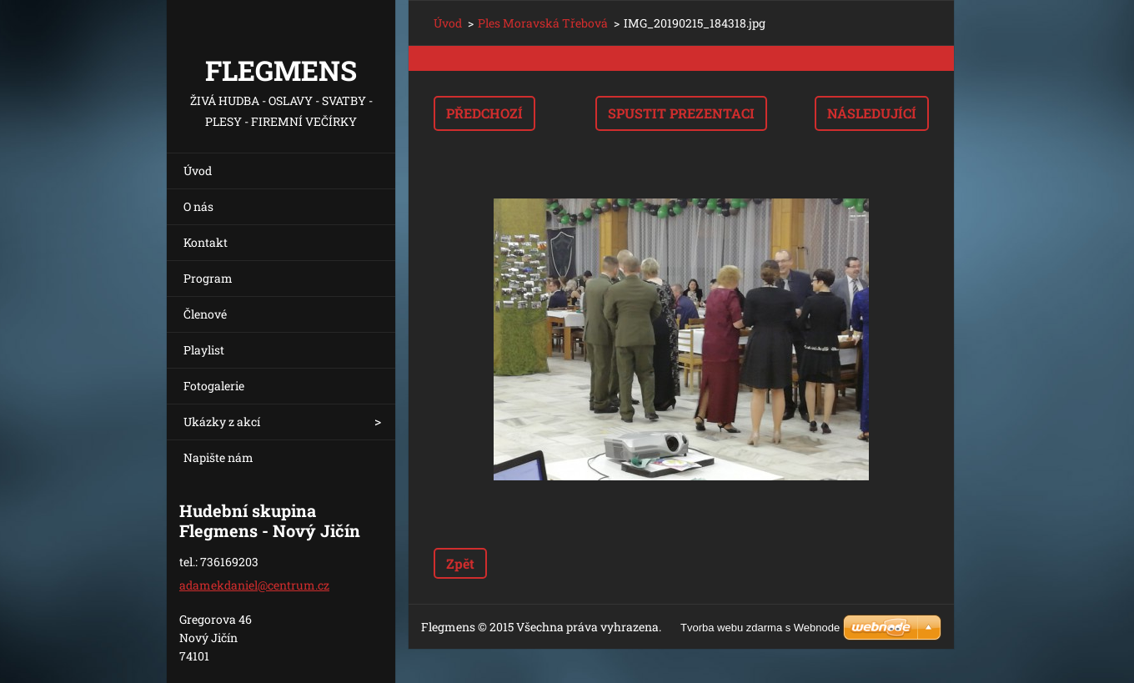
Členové (205, 314)
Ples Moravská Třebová (543, 23)
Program (208, 278)
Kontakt (205, 242)
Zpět (460, 563)
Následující (871, 113)
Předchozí (484, 113)
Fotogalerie (213, 386)
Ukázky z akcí (221, 421)
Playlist (203, 350)
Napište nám (218, 457)
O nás (198, 206)
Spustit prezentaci (681, 113)
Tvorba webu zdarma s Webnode (760, 627)
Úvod (197, 170)
